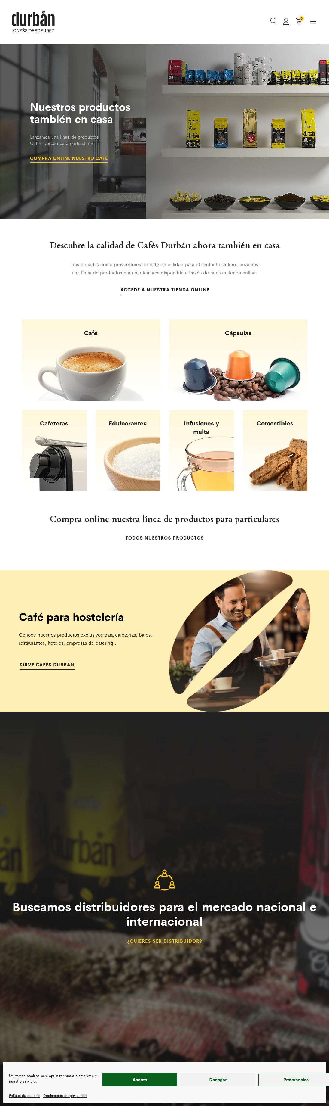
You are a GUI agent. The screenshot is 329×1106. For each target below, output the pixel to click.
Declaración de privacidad (65, 1095)
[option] (164, 132)
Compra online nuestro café (71, 157)
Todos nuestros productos (164, 538)
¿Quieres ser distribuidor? (164, 941)
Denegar (218, 1079)
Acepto (140, 1079)
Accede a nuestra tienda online (164, 290)
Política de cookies (24, 1095)
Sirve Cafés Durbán (48, 665)
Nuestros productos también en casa (81, 114)
